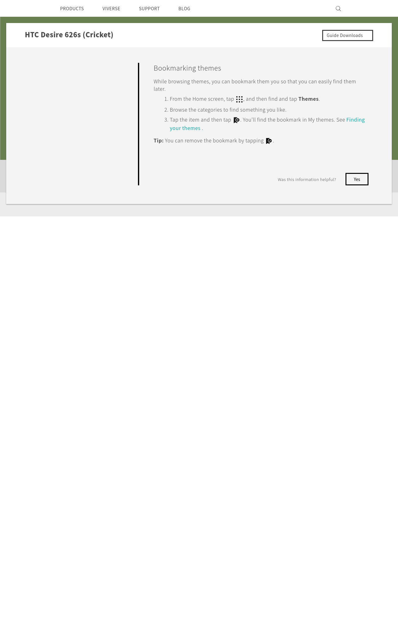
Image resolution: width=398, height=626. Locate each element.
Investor (272, 487)
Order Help (206, 479)
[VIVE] (363, 8)
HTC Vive (158, 486)
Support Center (211, 462)
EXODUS (114, 471)
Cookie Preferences (285, 521)
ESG (267, 462)
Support (39, 402)
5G (107, 462)
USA (40, 477)
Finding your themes (209, 126)
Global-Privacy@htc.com (338, 610)
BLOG (196, 8)
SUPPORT (158, 8)
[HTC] (34, 8)
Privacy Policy (279, 513)
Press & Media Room (287, 471)
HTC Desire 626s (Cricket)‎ (90, 402)
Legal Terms (357, 595)
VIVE (110, 479)
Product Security (282, 504)
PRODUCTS (74, 8)
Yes (332, 177)
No (357, 177)
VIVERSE (117, 8)
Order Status (208, 471)
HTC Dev (158, 462)
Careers (271, 496)
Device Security (281, 479)
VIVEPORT (117, 487)
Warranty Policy (211, 487)
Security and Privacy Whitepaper (301, 559)
